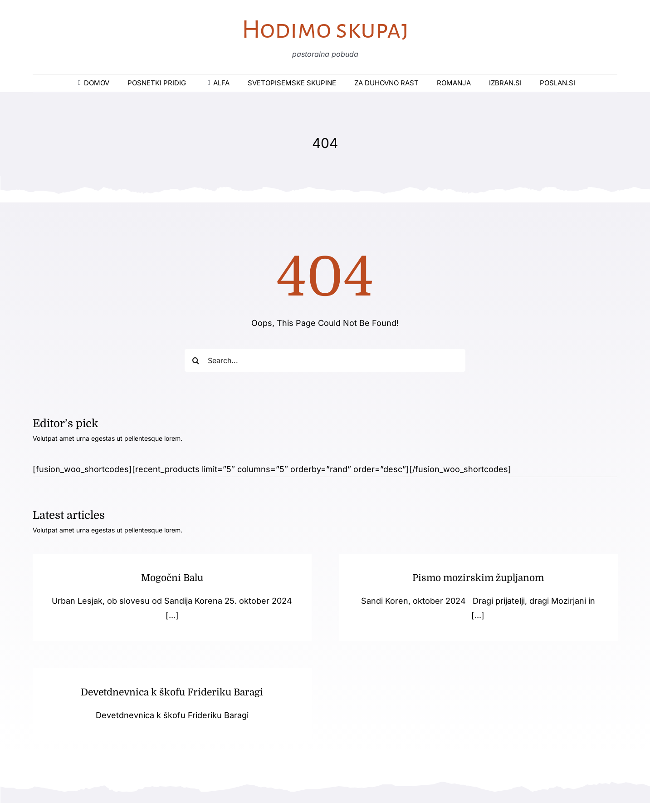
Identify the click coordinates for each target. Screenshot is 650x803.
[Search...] (325, 360)
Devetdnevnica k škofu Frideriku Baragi (194, 685)
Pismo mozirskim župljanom (472, 577)
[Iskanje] (196, 360)
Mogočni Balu (172, 577)
